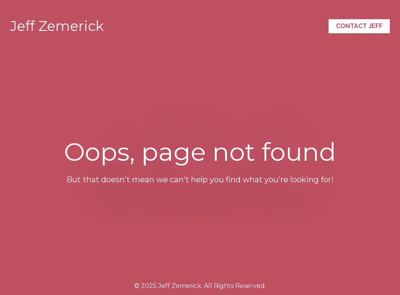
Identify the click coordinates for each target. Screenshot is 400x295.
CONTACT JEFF (359, 26)
